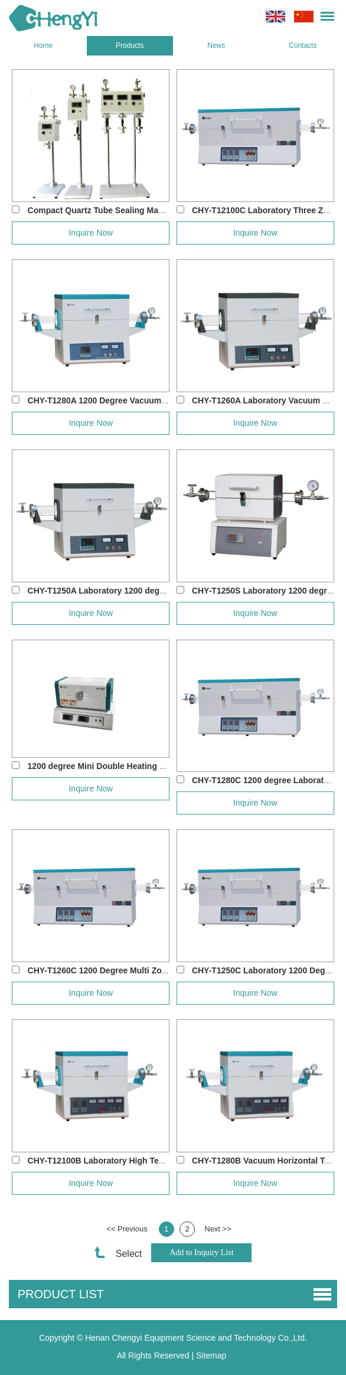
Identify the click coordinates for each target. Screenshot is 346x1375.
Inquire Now (90, 232)
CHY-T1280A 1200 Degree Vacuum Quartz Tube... (123, 400)
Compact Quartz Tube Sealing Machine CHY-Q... (122, 210)
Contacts (302, 45)
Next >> (217, 1228)
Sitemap (211, 1355)
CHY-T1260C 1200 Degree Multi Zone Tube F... (117, 970)
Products (129, 45)
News (216, 45)
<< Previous (126, 1228)
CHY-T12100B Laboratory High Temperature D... (121, 1160)
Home (43, 45)
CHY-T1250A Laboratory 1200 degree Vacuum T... (124, 590)
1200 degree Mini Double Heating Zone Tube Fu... (124, 766)
